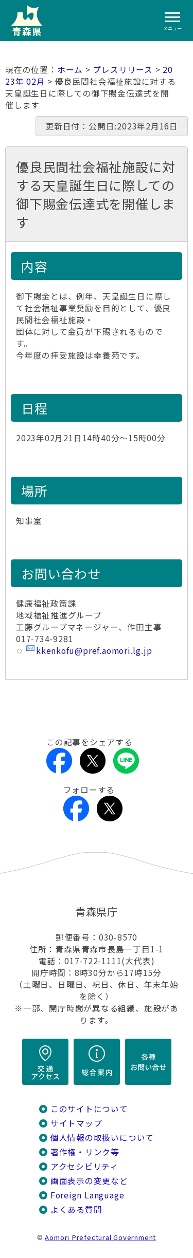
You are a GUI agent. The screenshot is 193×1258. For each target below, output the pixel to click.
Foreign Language (87, 1195)
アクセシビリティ (84, 1166)
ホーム (70, 70)
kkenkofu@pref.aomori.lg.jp (94, 650)
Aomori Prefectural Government (100, 1237)
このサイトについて (89, 1109)
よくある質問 (76, 1209)
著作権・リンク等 (84, 1152)
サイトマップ (76, 1123)
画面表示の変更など (89, 1181)
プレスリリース (123, 70)
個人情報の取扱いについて (102, 1137)
